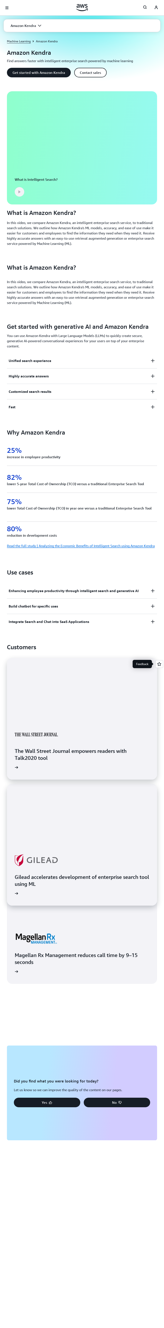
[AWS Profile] (156, 7)
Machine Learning (19, 41)
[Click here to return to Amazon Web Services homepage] (82, 7)
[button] (26, 26)
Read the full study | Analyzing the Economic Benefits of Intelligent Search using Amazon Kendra (81, 546)
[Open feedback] (159, 664)
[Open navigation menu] (6, 7)
